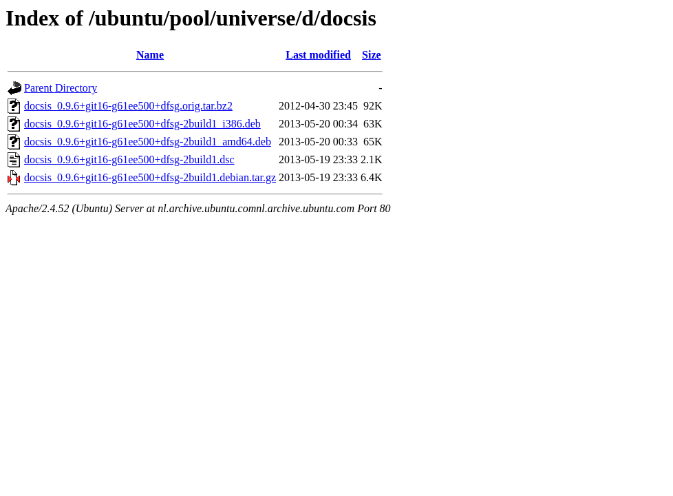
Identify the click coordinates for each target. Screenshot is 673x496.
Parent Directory (60, 88)
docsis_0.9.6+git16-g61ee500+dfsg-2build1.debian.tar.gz (150, 177)
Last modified (318, 55)
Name (150, 55)
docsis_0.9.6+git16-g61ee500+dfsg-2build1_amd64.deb (147, 141)
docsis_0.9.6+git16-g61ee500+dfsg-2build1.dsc (129, 159)
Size (371, 55)
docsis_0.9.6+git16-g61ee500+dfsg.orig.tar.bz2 (128, 106)
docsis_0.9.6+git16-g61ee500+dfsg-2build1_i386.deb (142, 124)
